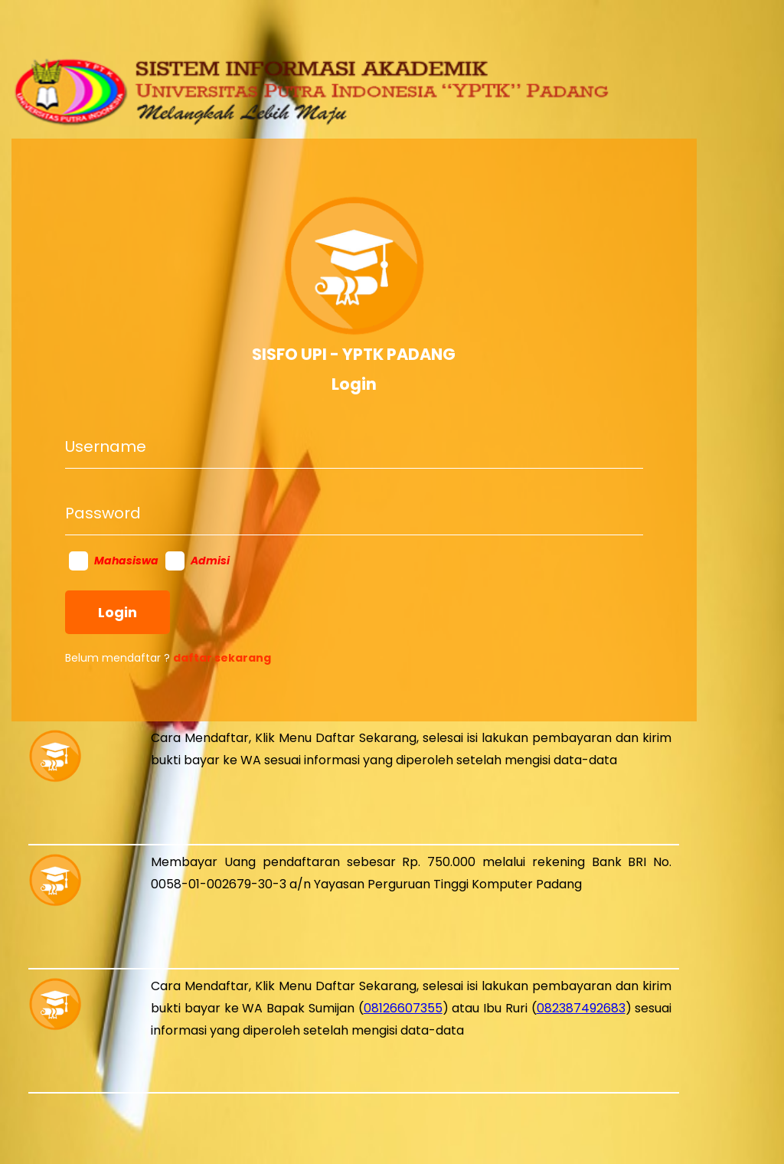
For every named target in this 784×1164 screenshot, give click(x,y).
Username (105, 446)
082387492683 (581, 1008)
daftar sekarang (222, 657)
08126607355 (403, 1008)
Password (103, 513)
